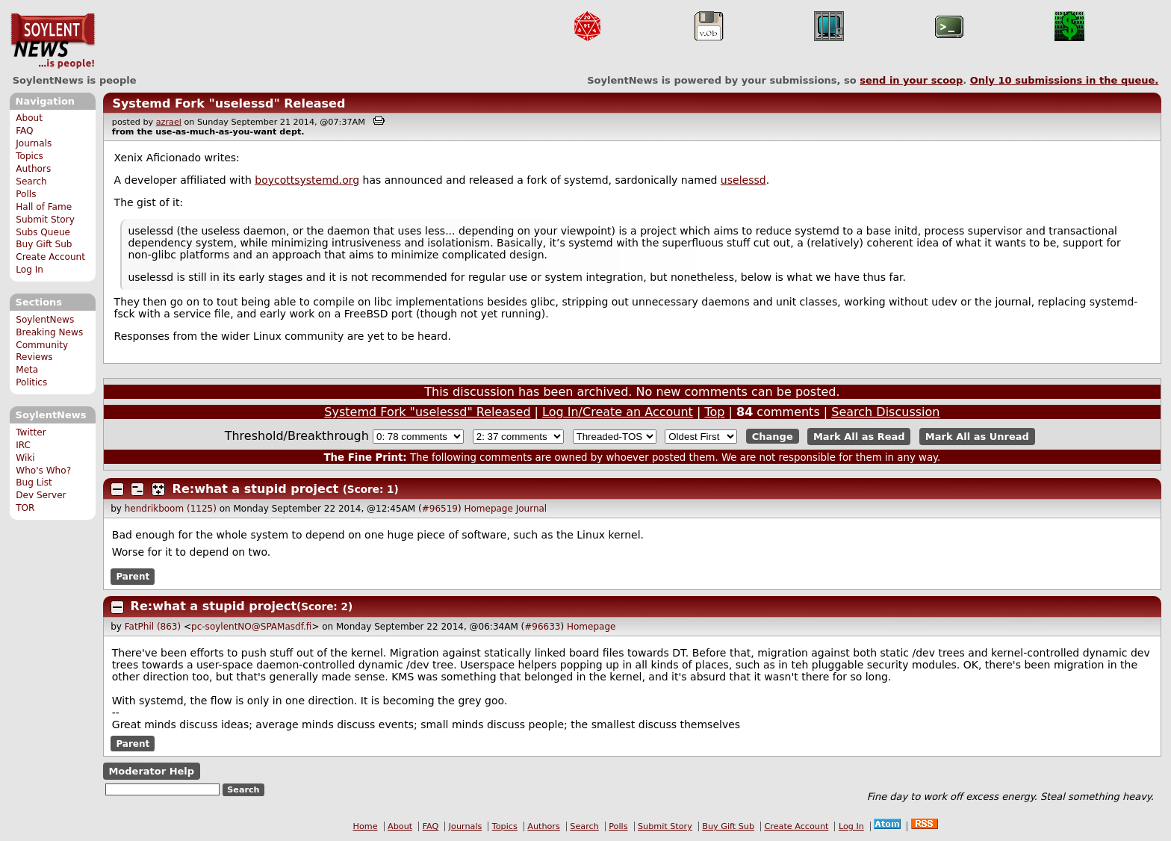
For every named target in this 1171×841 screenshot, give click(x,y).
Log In (29, 269)
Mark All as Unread (977, 436)
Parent (132, 576)
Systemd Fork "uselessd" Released (228, 103)
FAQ (24, 130)
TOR (25, 508)
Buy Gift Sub (44, 244)
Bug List (34, 482)
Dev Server (41, 495)
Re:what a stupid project (255, 489)
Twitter (31, 432)
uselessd (743, 180)
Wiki (25, 458)
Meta (27, 369)
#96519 (440, 508)
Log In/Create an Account (617, 412)
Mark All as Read (859, 436)
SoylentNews (53, 41)
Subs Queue (43, 232)
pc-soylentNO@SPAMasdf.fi (251, 626)
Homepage (488, 508)
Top (714, 412)
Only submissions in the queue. (1064, 80)
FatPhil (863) (153, 626)
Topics (29, 156)
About (29, 118)
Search (31, 181)
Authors (33, 169)
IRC (23, 445)
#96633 (542, 626)
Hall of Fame (44, 207)
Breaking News (49, 332)
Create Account (50, 257)
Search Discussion (885, 412)
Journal (531, 508)
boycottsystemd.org (307, 180)
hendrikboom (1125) (171, 508)
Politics (31, 382)
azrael (168, 122)
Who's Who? (43, 470)
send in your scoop (911, 80)
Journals (34, 143)
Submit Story (45, 219)
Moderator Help (151, 771)
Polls (26, 194)
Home (365, 826)
